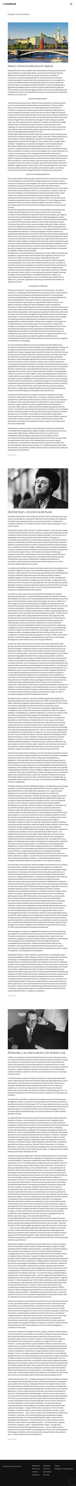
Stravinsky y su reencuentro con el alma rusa (36, 1052)
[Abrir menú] (71, 4)
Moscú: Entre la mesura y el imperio (30, 66)
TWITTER (46, 1475)
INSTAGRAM (47, 1472)
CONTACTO (36, 1475)
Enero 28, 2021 (12, 455)
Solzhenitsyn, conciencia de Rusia (30, 511)
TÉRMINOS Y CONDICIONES (64, 1469)
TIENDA (57, 1466)
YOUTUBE (46, 1469)
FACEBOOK (47, 1466)
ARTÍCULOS (36, 1469)
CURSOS (35, 1472)
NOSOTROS (36, 1466)
